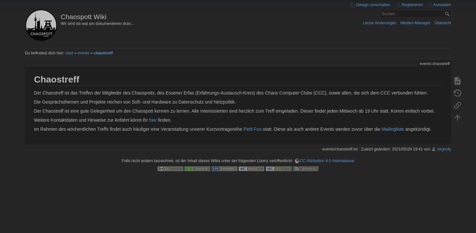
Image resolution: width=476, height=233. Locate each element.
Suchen (448, 14)
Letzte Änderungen (380, 23)
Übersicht (443, 23)
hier (153, 120)
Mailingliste (393, 129)
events (83, 53)
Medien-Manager (416, 23)
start (69, 53)
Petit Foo (252, 129)
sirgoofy (444, 149)
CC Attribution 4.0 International (327, 161)
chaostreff (103, 53)
